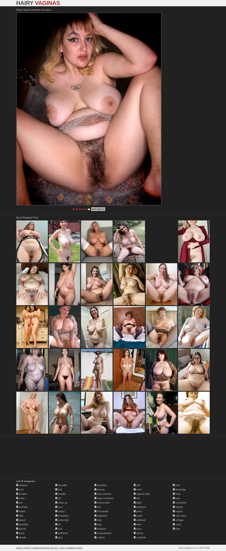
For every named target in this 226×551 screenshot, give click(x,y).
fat (58, 524)
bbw (19, 515)
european (61, 515)
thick (176, 494)
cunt (59, 507)
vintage (178, 520)
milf (137, 485)
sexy (137, 528)
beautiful (22, 524)
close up (61, 502)
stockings (179, 489)
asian (20, 498)
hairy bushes (102, 494)
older (138, 502)
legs (98, 524)
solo (176, 485)
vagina (178, 511)
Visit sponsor (98, 209)
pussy (138, 515)
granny (99, 489)
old (137, 498)
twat (176, 498)
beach (21, 520)
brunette (61, 485)
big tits (21, 528)
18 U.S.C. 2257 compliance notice (66, 548)
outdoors (140, 507)
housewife (101, 511)
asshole (21, 507)
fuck (59, 528)
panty (138, 511)
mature (99, 537)
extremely (62, 520)
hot (97, 507)
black (20, 533)
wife (176, 528)
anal (20, 489)
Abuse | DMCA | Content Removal (32, 548)
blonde (21, 537)
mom (138, 489)
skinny (138, 533)
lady (98, 520)
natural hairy (142, 494)
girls (59, 537)
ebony (60, 511)
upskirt (178, 507)
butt (58, 489)
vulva (177, 524)
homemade (102, 502)
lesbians (100, 528)
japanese (100, 515)
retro (137, 524)
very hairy (179, 515)
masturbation (102, 533)
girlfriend (61, 533)
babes (21, 511)
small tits (140, 537)
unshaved (179, 502)
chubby (60, 494)
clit (58, 498)
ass (19, 502)
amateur (22, 485)
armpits (21, 494)
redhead (139, 520)
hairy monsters (103, 498)
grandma (100, 485)
